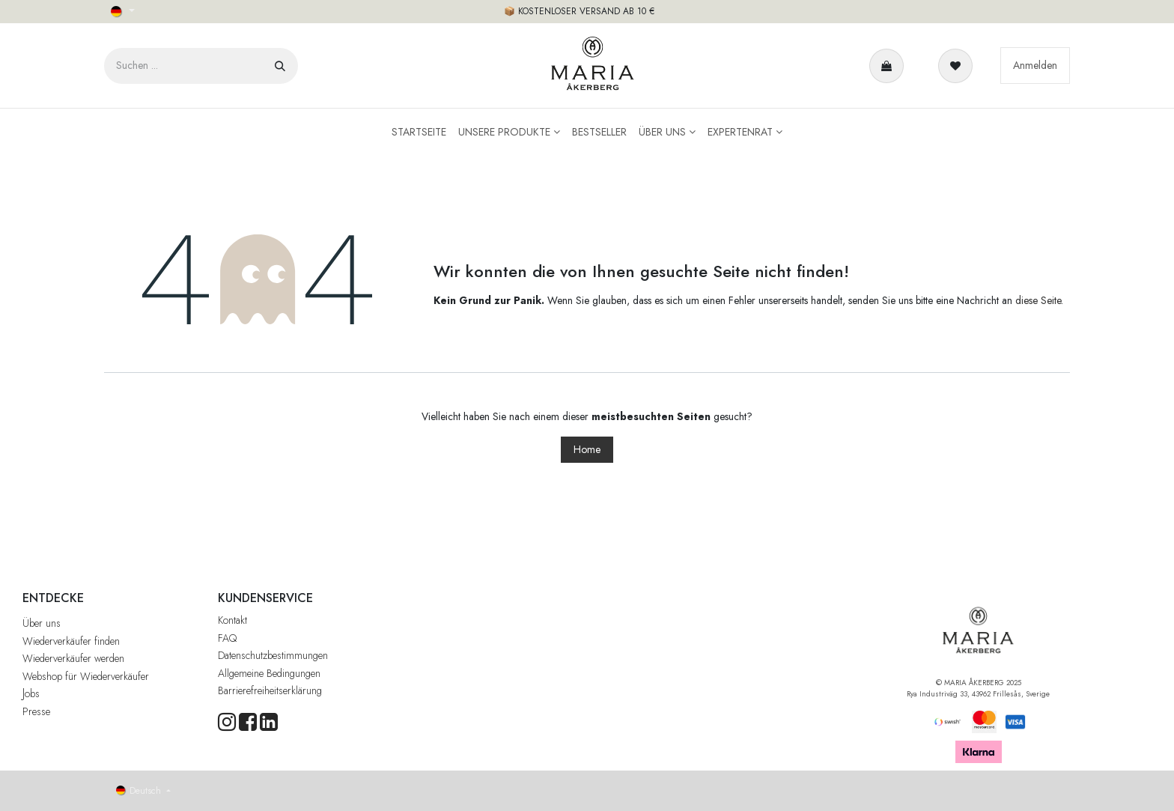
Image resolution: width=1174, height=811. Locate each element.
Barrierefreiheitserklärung (270, 690)
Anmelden (1035, 65)
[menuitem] (419, 132)
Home (587, 449)
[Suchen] (280, 66)
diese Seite (1038, 300)
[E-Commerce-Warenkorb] (889, 65)
